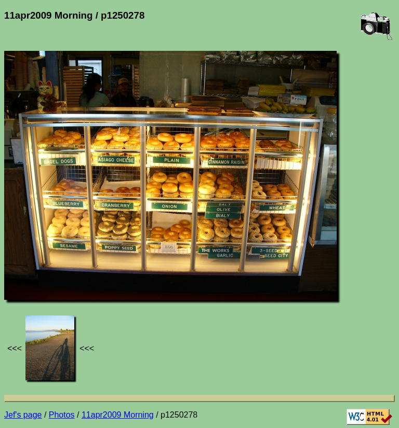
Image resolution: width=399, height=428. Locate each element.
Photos (62, 414)
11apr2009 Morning (118, 414)
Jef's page (23, 414)
